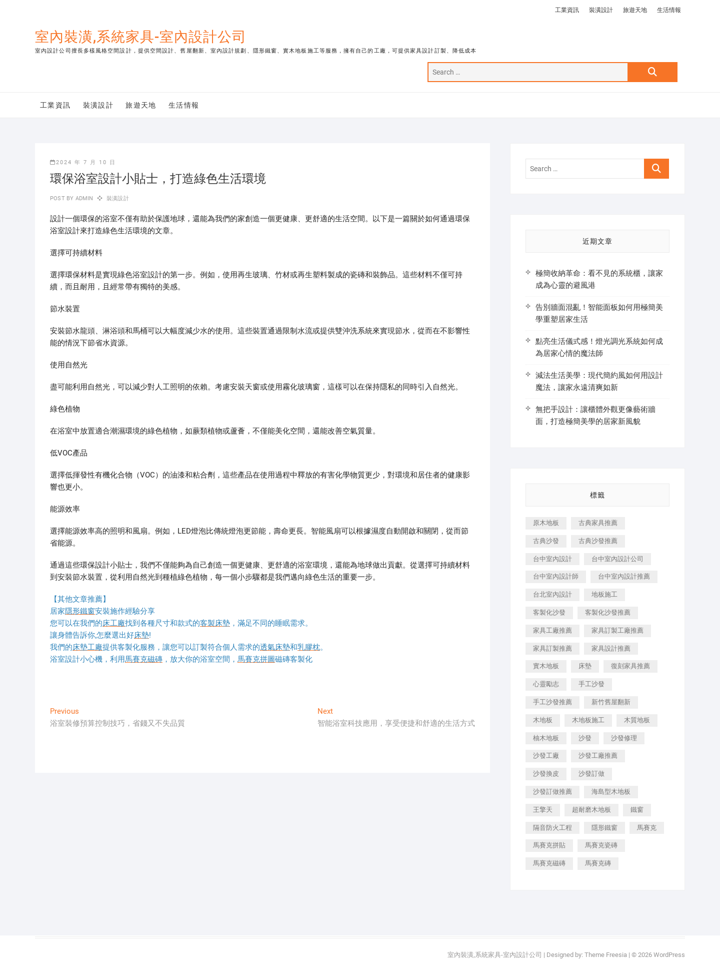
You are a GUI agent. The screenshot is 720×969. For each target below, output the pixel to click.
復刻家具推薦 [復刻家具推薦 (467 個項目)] (630, 666)
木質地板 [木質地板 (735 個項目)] (637, 720)
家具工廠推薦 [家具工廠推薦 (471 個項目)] (552, 630)
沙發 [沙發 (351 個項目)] (585, 738)
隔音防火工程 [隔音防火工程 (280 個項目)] (552, 827)
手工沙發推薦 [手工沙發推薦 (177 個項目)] (552, 702)
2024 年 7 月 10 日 (83, 162)
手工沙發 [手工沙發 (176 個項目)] (591, 684)
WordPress (669, 954)
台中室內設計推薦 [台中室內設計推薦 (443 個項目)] (624, 576)
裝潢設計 (601, 10)
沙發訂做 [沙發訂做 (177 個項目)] (591, 773)
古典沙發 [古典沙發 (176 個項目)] (546, 541)
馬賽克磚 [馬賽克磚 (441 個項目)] (598, 863)
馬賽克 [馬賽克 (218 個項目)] (646, 827)
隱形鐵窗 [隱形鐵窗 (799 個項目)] (605, 827)
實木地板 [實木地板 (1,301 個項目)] (546, 666)
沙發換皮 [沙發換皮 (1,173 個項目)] (546, 773)
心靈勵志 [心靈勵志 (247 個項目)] (546, 684)
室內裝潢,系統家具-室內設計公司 (140, 37)
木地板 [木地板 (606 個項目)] (542, 720)
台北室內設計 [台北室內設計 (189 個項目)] (552, 594)
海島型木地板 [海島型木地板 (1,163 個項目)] (611, 791)
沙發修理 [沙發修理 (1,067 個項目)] (624, 738)
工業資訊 (567, 10)
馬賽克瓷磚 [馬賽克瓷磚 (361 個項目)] (601, 845)
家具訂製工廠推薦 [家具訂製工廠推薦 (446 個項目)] (618, 630)
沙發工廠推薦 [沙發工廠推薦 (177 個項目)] (598, 755)
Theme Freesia (605, 954)
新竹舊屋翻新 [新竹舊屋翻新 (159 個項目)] (611, 702)
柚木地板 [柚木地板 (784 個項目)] (546, 738)
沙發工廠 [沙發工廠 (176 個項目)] (546, 755)
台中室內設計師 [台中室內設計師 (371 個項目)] (555, 576)
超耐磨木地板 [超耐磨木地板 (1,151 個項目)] (591, 809)
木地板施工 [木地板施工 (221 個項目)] (588, 720)
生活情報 (669, 10)
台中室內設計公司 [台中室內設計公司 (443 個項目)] (618, 559)
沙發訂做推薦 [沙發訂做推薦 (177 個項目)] (552, 791)
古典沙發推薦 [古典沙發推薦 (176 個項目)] (598, 541)
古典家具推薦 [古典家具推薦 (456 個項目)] (598, 523)
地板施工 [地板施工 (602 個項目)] (605, 594)
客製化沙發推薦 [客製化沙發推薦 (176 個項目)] (607, 612)
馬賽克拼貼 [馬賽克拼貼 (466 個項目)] (549, 845)
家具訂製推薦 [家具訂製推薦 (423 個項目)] (552, 648)
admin (83, 198)
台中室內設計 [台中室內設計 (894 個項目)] (552, 559)
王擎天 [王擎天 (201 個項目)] (542, 809)
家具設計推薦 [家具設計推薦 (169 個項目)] (611, 648)
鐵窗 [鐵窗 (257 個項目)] (637, 809)
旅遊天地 (635, 10)
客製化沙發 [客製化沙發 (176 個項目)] (549, 612)
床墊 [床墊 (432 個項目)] (585, 666)
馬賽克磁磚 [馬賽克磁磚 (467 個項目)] (549, 863)
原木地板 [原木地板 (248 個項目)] (546, 523)
